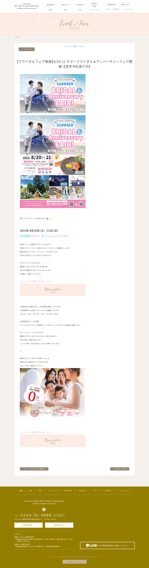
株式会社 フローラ (73, 562)
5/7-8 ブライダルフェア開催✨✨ (34, 469)
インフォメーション (128, 9)
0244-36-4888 (35, 515)
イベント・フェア (53, 490)
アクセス (107, 9)
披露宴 (21, 490)
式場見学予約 (111, 5)
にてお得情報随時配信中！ (107, 545)
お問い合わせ (125, 5)
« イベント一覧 (26, 49)
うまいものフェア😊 (120, 469)
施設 (31, 490)
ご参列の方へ (116, 9)
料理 (40, 490)
